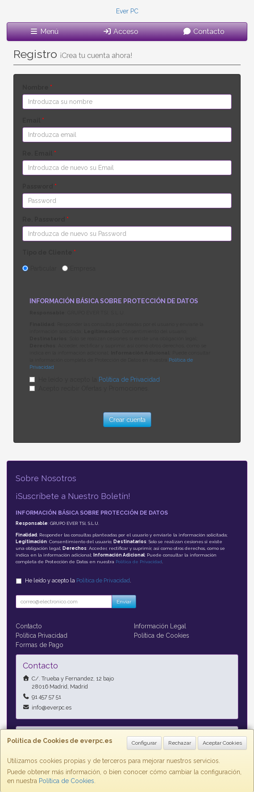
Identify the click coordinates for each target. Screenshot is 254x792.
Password (39, 186)
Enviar (124, 601)
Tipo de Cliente (49, 252)
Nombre (37, 87)
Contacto (204, 31)
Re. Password (45, 219)
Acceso (120, 31)
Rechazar (179, 743)
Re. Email (39, 153)
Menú (43, 31)
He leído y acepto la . (99, 379)
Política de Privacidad (129, 379)
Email (33, 120)
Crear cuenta (127, 419)
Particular (43, 268)
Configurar (144, 743)
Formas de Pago (39, 644)
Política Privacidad (41, 635)
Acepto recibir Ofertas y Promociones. (93, 388)
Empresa (83, 268)
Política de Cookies (66, 780)
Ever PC (127, 11)
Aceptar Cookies (222, 743)
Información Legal (160, 626)
